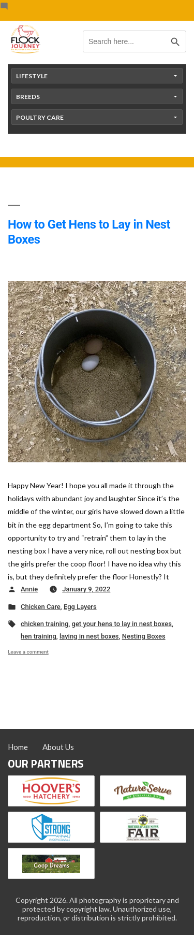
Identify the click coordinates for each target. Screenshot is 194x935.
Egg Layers (80, 607)
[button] (97, 568)
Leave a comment (28, 652)
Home (18, 747)
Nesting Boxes (144, 636)
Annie (29, 589)
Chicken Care (41, 607)
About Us (58, 747)
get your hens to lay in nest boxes (122, 624)
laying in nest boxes (89, 636)
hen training (38, 636)
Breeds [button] (28, 97)
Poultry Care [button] (40, 117)
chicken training (44, 624)
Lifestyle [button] (32, 76)
